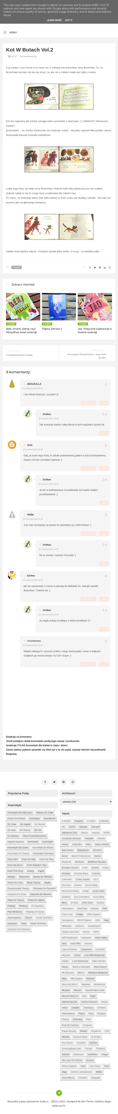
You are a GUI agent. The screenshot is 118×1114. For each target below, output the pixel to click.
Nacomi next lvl (70, 995)
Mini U (81, 971)
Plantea (101, 1012)
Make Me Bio (98, 960)
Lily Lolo (66, 954)
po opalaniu (38, 905)
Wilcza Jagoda (69, 1065)
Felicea (94, 907)
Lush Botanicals (80, 960)
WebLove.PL (59, 1104)
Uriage (104, 1053)
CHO (85, 866)
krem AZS (13, 858)
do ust (37, 829)
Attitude (101, 837)
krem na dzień (15, 864)
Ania (29, 445)
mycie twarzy (33, 881)
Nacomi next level (94, 989)
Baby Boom (67, 849)
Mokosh (90, 977)
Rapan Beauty (69, 1030)
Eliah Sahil (87, 901)
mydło (47, 881)
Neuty (104, 1001)
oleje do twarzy (16, 899)
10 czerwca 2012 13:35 (48, 419)
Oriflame (102, 1006)
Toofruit (65, 1053)
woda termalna (38, 922)
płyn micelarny (15, 910)
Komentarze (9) (28, 56)
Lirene (77, 954)
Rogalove (96, 1030)
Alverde (95, 831)
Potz (88, 1018)
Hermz (86, 931)
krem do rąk (28, 858)
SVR (107, 1030)
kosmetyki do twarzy (18, 852)
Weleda (90, 1059)
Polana (65, 1018)
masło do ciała (15, 881)
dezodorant (49, 817)
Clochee (66, 872)
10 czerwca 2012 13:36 (48, 549)
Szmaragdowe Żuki (71, 1047)
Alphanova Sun (69, 831)
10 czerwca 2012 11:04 (33, 519)
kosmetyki (47, 840)
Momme (86, 983)
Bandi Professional (81, 855)
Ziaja (64, 1071)
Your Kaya (95, 1065)
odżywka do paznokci (44, 887)
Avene (65, 843)
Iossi (64, 942)
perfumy (23, 905)
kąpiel (41, 870)
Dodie (86, 890)
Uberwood (78, 1053)
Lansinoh (100, 948)
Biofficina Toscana (97, 860)
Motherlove (99, 983)
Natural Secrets (69, 1001)
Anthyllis (89, 837)
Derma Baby (91, 884)
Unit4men (92, 1053)
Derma (77, 884)
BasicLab (66, 860)
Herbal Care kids (70, 931)
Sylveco (93, 1041)
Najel (92, 995)
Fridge (80, 913)
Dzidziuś (66, 895)
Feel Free (82, 907)
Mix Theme (87, 1100)
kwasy (30, 870)
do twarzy (25, 829)
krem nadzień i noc (37, 864)
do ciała (12, 823)
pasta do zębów (36, 899)
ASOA (72, 825)
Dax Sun (66, 884)
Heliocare (66, 925)
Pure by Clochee (70, 1024)
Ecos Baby (98, 895)
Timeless (100, 1047)
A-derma (103, 820)
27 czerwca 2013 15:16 (33, 645)
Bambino (97, 849)
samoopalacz (14, 916)
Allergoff (95, 825)
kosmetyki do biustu (43, 846)
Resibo (83, 1030)
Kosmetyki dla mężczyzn (20, 811)
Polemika (77, 1018)
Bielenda (79, 860)
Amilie (107, 831)
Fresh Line (67, 913)
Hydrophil (86, 936)
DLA (96, 878)
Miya (64, 977)
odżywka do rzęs (17, 893)
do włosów (13, 835)
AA (63, 825)
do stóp (12, 829)
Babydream (83, 849)
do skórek (40, 823)
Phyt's (81, 1012)
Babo (88, 843)
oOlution (82, 1076)
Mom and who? (70, 983)
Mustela (66, 989)
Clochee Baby (81, 872)
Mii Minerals (68, 971)
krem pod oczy (15, 870)
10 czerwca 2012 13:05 (33, 580)
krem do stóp (46, 858)
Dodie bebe (98, 890)
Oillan (64, 1006)
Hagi (106, 919)
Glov (97, 919)
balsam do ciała (44, 811)
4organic (78, 820)
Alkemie (83, 825)
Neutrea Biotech (89, 1001)
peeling (11, 905)
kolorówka (33, 840)
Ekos (64, 901)
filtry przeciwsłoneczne (34, 835)
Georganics (67, 919)
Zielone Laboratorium (81, 1071)
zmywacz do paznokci (19, 928)
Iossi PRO (76, 942)
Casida (95, 866)
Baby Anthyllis (102, 843)
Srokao (47, 414)
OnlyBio (75, 1006)
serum (28, 916)
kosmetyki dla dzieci (18, 846)
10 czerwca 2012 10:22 (33, 388)
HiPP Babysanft (69, 936)
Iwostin (88, 942)
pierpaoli (95, 1076)
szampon (12, 922)
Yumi (106, 1065)
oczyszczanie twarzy (18, 887)
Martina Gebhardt (81, 966)
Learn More (54, 20)
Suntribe (81, 1041)
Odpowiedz (88, 403)
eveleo (31, 575)
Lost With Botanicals (94, 954)
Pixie (91, 1012)
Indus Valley (101, 936)
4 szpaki (66, 820)
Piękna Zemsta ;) (52, 328)
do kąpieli (25, 823)
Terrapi (88, 1047)
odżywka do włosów (40, 893)
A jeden (91, 820)
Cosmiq (96, 872)
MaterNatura (100, 966)
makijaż (11, 875)
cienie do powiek (16, 817)
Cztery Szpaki (82, 878)
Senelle (65, 1036)
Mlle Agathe (76, 977)
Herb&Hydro (94, 925)
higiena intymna (16, 840)
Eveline (100, 901)
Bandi (64, 855)
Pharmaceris (68, 1012)
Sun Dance (67, 1041)
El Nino (74, 901)
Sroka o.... (45, 1100)
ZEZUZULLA (34, 384)
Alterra (84, 831)
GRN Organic (93, 913)
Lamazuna (86, 948)
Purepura (87, 1024)
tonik (23, 922)
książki (16, 267)
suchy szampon (44, 916)
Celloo (106, 866)
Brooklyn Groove (70, 866)
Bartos (97, 855)
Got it (68, 20)
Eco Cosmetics (81, 895)
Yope (83, 1065)
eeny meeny (68, 1076)
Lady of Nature (69, 948)
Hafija (30, 514)
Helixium (79, 925)
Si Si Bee (95, 1036)
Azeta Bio (77, 843)
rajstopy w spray (35, 910)
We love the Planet (72, 1059)
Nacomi (77, 989)
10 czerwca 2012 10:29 (33, 449)
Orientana (88, 1006)
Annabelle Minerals (71, 837)
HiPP (96, 931)
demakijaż (34, 817)
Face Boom (67, 907)
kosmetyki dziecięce (43, 852)
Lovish (65, 960)
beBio (99, 1071)
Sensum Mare (80, 1036)
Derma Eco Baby (70, 890)
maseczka (24, 875)
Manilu (65, 966)
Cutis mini (67, 878)
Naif (84, 995)
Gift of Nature (84, 919)
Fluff (104, 907)
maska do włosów (42, 875)
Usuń (104, 403)
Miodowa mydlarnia (98, 971)
